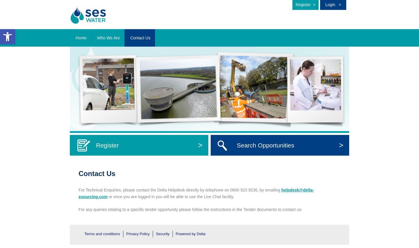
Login (333, 4)
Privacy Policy (138, 234)
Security (163, 234)
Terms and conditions (102, 234)
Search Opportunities (290, 145)
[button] (7, 36)
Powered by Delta (191, 234)
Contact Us (140, 38)
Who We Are (108, 38)
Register (305, 4)
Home (81, 38)
